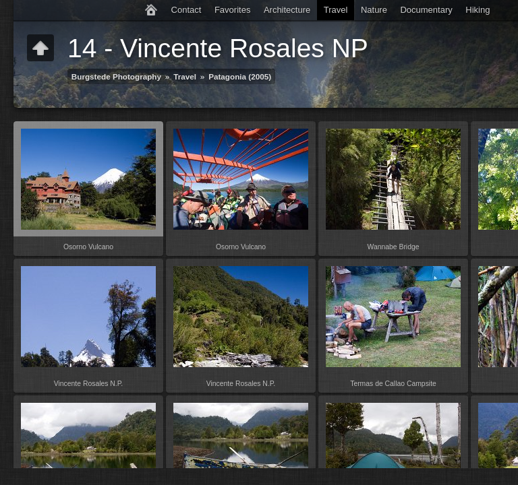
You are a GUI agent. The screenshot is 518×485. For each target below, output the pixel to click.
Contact (186, 10)
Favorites (232, 10)
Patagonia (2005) (239, 76)
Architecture (287, 10)
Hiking (477, 10)
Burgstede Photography (116, 76)
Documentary (426, 10)
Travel (336, 10)
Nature (374, 10)
